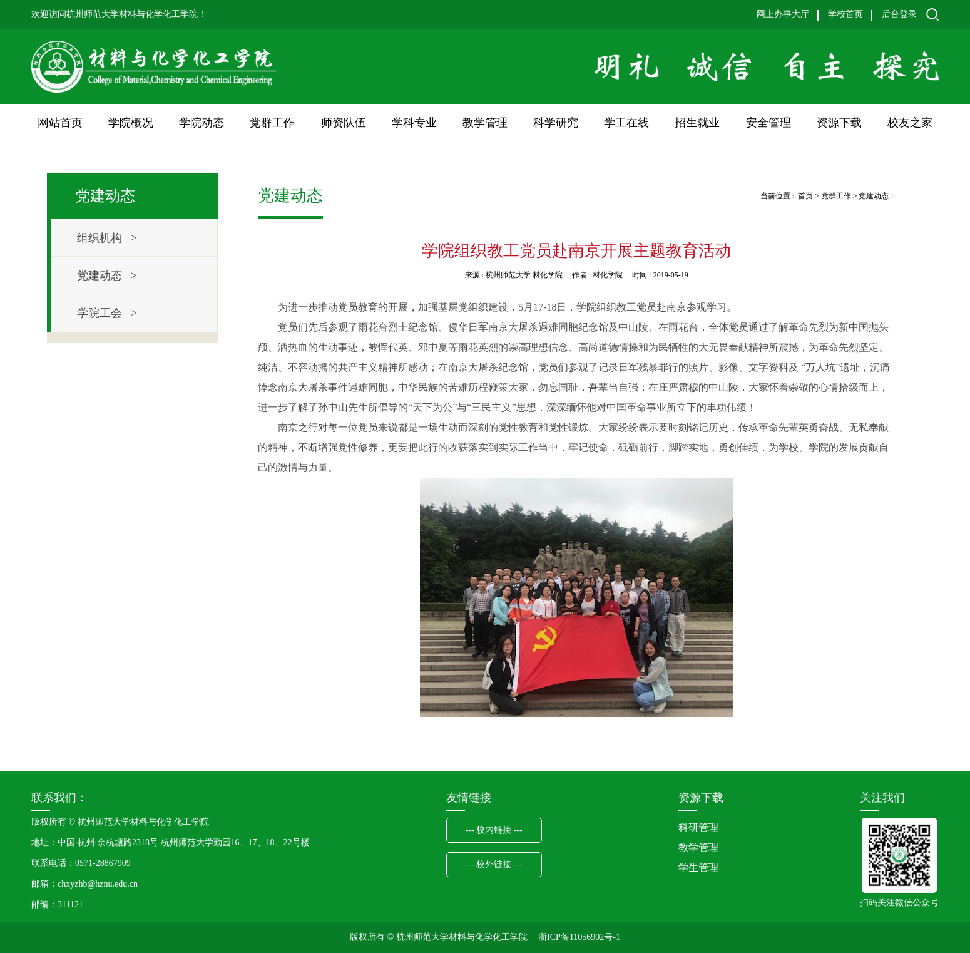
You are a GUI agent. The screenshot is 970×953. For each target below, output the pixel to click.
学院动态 (201, 122)
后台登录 (899, 14)
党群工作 (272, 122)
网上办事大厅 (783, 14)
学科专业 (414, 122)
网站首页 (60, 122)
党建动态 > (107, 275)
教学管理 (485, 122)
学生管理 (698, 867)
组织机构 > (107, 238)
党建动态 (874, 196)
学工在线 (626, 122)
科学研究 (555, 122)
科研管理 (698, 827)
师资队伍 (343, 122)
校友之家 (909, 122)
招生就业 (697, 122)
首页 (805, 196)
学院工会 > (107, 313)
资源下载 (839, 122)
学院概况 (130, 122)
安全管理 (768, 122)
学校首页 (845, 14)
